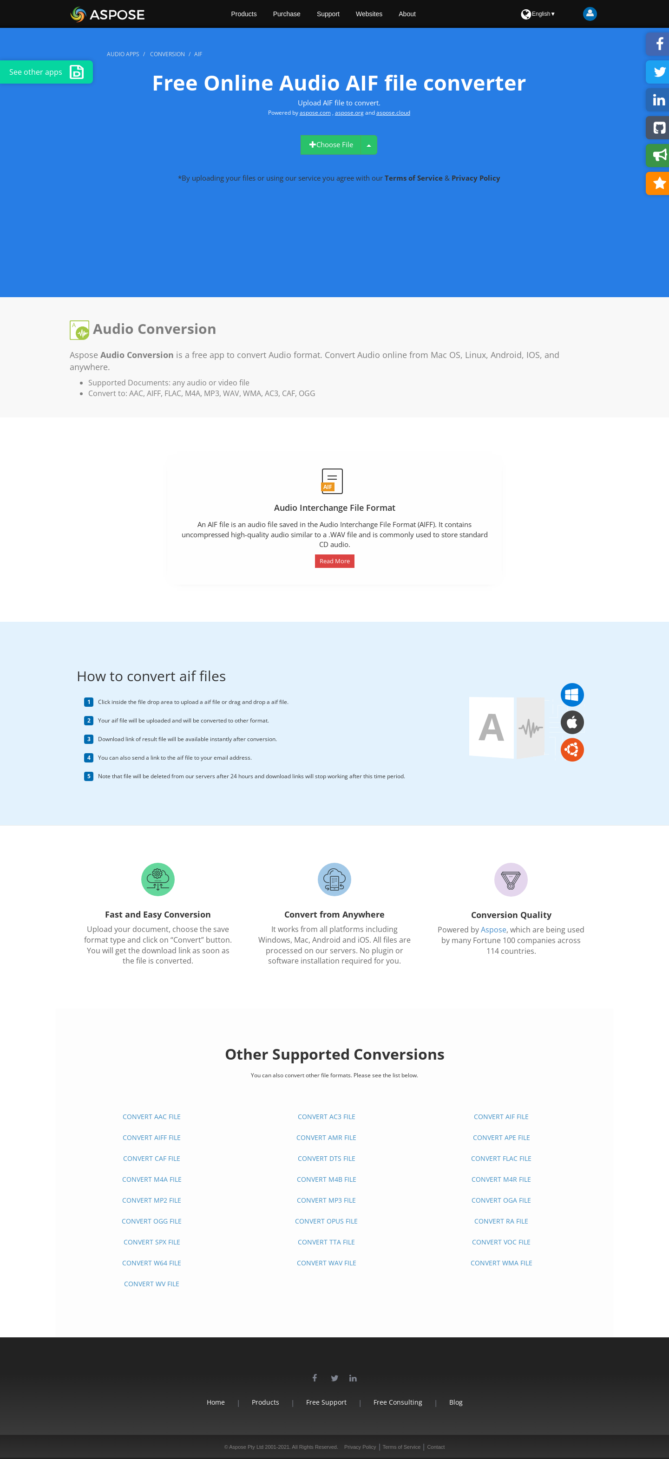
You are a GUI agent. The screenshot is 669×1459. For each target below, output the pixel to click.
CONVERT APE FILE (501, 1137)
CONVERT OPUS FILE (326, 1221)
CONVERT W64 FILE (151, 1262)
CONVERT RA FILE (501, 1221)
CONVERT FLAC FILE (501, 1158)
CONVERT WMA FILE (501, 1262)
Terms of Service (415, 177)
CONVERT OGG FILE (152, 1221)
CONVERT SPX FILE (152, 1242)
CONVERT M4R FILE (501, 1179)
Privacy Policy (476, 177)
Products (244, 14)
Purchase (287, 14)
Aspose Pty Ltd (246, 1447)
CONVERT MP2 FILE (151, 1200)
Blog (456, 1402)
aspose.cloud (393, 113)
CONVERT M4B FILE (326, 1179)
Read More (335, 561)
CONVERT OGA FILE (501, 1200)
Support (328, 14)
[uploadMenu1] (369, 145)
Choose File (330, 144)
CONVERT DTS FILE (326, 1158)
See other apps (46, 72)
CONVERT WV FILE (151, 1283)
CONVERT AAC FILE (152, 1116)
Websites (369, 14)
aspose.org (349, 113)
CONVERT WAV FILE (326, 1262)
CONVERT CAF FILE (151, 1158)
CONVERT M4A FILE (152, 1179)
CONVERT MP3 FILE (326, 1200)
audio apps (123, 54)
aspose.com (315, 113)
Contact (436, 1447)
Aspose (493, 930)
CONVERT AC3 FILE (326, 1116)
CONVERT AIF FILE (501, 1116)
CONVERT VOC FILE (501, 1242)
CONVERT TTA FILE (326, 1242)
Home (216, 1402)
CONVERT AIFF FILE (152, 1137)
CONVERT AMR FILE (326, 1137)
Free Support (326, 1402)
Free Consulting (398, 1402)
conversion (167, 54)
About (407, 14)
